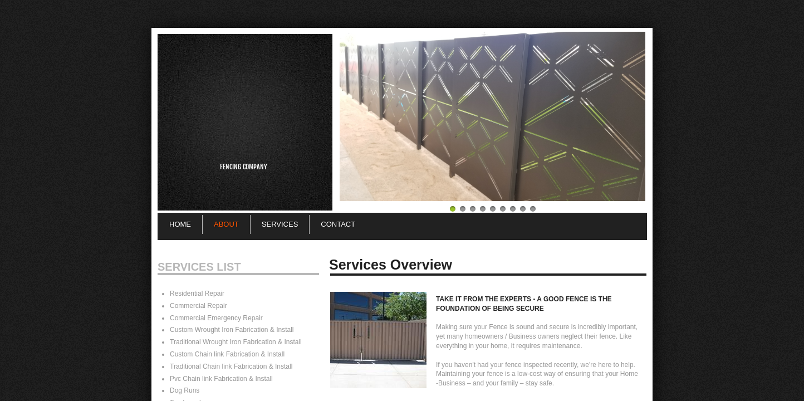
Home (180, 224)
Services (280, 224)
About (226, 224)
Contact (338, 224)
